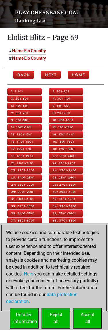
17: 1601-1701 (22, 148)
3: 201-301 (20, 98)
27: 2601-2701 (23, 184)
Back (23, 75)
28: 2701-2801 (65, 184)
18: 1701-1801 (64, 148)
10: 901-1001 (63, 120)
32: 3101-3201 (64, 199)
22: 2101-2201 (64, 163)
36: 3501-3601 (64, 213)
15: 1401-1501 (22, 141)
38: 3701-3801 (65, 220)
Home (78, 75)
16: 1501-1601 (63, 141)
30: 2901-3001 (65, 191)
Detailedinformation (25, 318)
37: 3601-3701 (23, 220)
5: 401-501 (20, 105)
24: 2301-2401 (65, 170)
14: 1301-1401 (64, 134)
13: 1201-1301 (22, 134)
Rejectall (56, 318)
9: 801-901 (20, 120)
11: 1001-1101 (21, 127)
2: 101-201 (61, 91)
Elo (27, 50)
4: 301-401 (62, 98)
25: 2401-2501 (23, 177)
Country (38, 50)
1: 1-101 (17, 91)
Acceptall (87, 318)
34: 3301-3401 (65, 206)
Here (28, 274)
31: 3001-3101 (22, 199)
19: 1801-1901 (22, 156)
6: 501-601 (61, 105)
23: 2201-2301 (23, 170)
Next (51, 75)
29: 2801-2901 (23, 191)
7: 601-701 (20, 112)
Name (18, 50)
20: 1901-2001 (64, 156)
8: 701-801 (62, 112)
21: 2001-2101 (22, 163)
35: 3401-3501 (23, 213)
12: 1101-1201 (63, 127)
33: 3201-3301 (23, 206)
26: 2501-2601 (64, 177)
